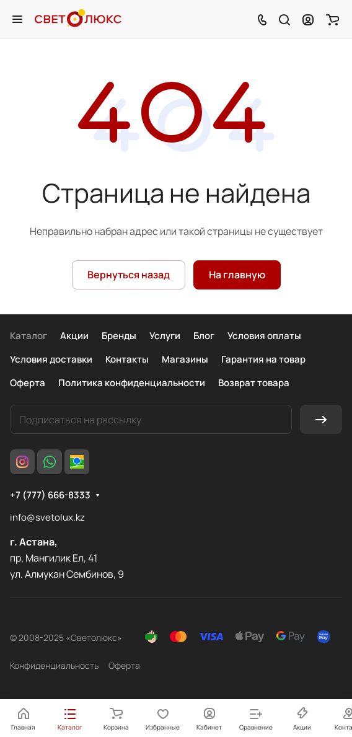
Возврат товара (253, 382)
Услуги (164, 335)
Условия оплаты (264, 335)
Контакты (127, 359)
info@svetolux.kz (47, 517)
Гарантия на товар (263, 359)
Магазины (185, 359)
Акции (74, 335)
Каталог (28, 335)
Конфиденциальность (54, 665)
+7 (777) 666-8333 (50, 495)
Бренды (119, 335)
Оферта (27, 382)
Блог (203, 335)
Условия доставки (51, 359)
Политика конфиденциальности (131, 382)
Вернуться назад (128, 274)
